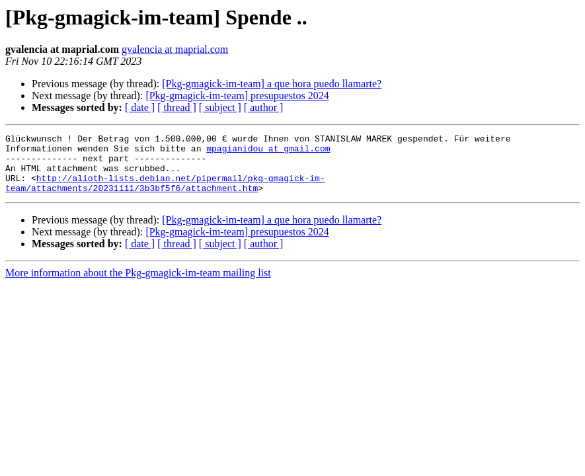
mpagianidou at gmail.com (268, 152)
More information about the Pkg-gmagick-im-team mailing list (138, 284)
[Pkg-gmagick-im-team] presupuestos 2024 (237, 95)
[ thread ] (176, 107)
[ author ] (264, 107)
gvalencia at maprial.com (175, 49)
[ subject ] (220, 107)
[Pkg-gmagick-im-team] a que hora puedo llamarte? (271, 83)
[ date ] (140, 107)
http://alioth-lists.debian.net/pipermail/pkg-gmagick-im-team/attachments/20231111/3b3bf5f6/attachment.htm (165, 194)
